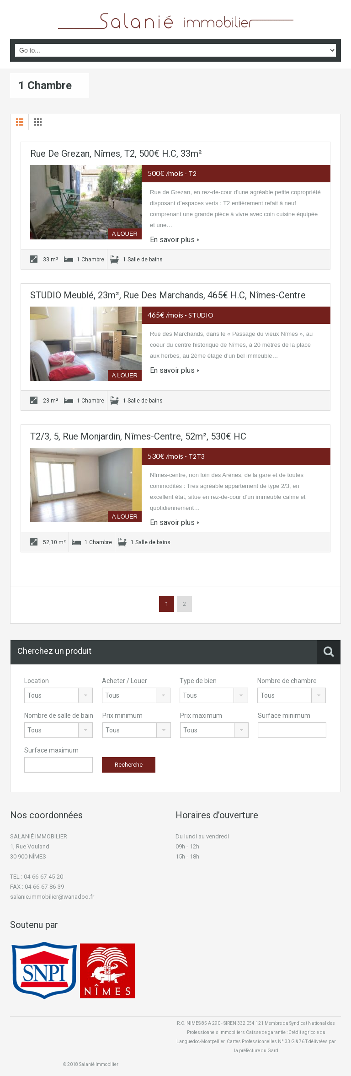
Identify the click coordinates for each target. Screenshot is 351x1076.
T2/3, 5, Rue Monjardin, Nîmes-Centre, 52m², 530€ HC (138, 436)
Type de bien (198, 680)
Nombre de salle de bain (58, 715)
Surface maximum (51, 750)
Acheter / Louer (124, 680)
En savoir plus (174, 239)
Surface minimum (284, 715)
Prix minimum (122, 715)
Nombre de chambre (287, 680)
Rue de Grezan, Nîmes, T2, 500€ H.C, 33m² (116, 153)
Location (36, 680)
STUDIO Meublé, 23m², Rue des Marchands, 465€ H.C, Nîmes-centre (168, 295)
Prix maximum (201, 715)
